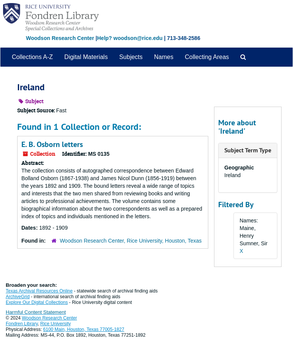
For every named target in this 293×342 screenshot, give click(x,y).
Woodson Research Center (60, 38)
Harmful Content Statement (36, 312)
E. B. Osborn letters (52, 144)
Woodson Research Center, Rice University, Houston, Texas (131, 241)
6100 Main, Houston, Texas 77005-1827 (83, 329)
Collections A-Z (32, 57)
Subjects (130, 57)
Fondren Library (22, 323)
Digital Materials (86, 57)
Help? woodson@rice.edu (130, 38)
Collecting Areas (207, 57)
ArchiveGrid (18, 296)
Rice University (55, 323)
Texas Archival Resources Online (39, 291)
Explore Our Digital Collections (37, 302)
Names (164, 57)
